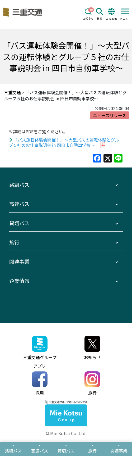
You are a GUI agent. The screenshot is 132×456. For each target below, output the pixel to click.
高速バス (19, 203)
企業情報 (19, 281)
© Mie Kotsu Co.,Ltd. (66, 433)
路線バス (19, 184)
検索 (99, 14)
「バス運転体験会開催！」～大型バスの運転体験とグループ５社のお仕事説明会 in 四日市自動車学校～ (66, 142)
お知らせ (88, 14)
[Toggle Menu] (125, 10)
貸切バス (19, 223)
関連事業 (19, 261)
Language (111, 14)
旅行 (14, 242)
